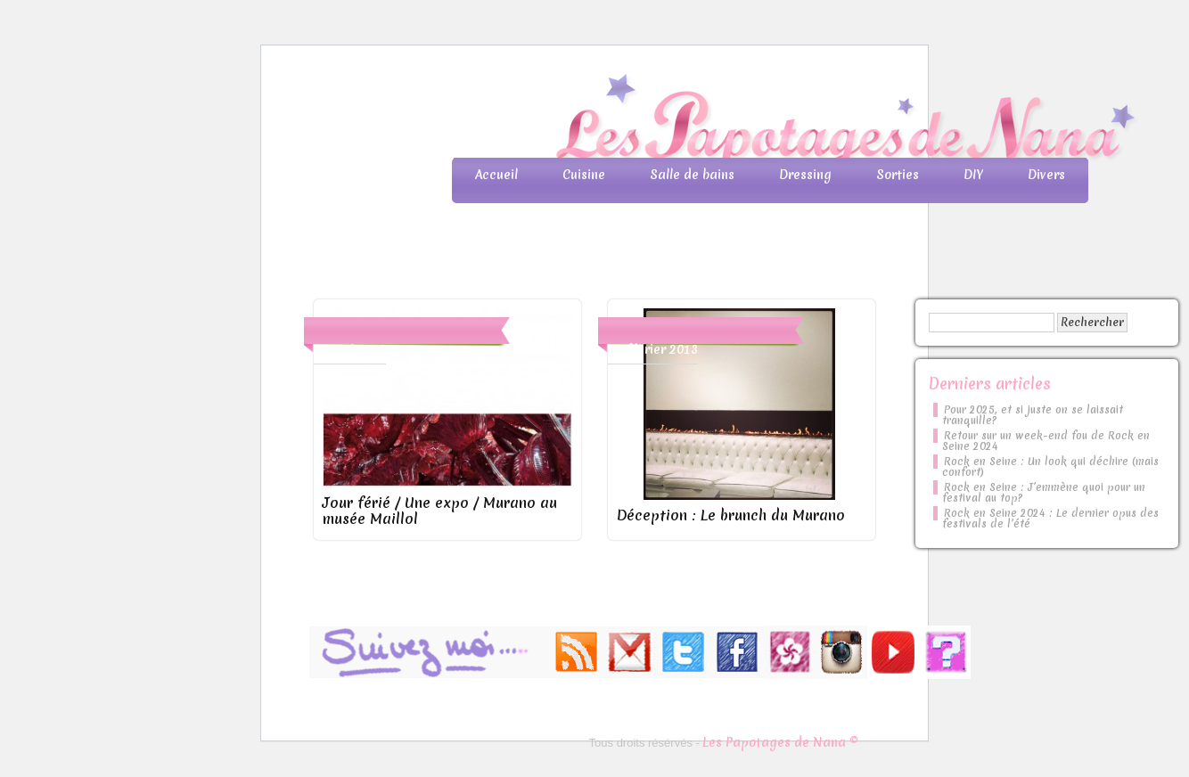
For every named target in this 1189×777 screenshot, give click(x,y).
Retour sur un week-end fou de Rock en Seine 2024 (1046, 441)
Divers (1046, 175)
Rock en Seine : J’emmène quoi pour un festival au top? (1043, 492)
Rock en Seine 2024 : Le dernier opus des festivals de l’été (1050, 518)
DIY (973, 175)
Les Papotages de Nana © (780, 742)
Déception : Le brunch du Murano (731, 515)
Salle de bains (692, 175)
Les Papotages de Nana (712, 121)
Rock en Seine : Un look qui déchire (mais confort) (1050, 466)
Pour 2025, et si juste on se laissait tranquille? (1032, 415)
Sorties (897, 175)
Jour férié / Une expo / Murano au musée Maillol (440, 510)
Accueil (496, 175)
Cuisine (583, 175)
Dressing (805, 175)
